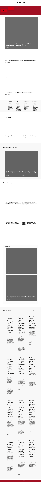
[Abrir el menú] (4, 10)
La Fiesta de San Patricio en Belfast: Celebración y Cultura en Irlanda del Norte (18, 92)
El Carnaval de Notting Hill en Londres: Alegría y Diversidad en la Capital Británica (29, 242)
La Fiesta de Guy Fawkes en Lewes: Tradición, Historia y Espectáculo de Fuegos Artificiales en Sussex (32, 409)
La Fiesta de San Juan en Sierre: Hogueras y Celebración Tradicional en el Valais (32, 448)
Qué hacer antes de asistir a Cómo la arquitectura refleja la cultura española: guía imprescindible (19, 76)
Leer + (8, 345)
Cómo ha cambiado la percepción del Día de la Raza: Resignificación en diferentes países (21, 44)
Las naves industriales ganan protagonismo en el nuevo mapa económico (10, 447)
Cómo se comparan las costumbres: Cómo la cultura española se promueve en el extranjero (21, 409)
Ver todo (35, 116)
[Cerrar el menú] (11, 8)
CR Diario (20, 2)
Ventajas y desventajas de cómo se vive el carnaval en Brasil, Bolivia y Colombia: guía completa (12, 243)
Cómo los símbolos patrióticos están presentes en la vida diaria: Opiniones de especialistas (35, 107)
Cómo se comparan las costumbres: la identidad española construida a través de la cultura (21, 448)
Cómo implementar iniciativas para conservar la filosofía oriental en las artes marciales (10, 408)
